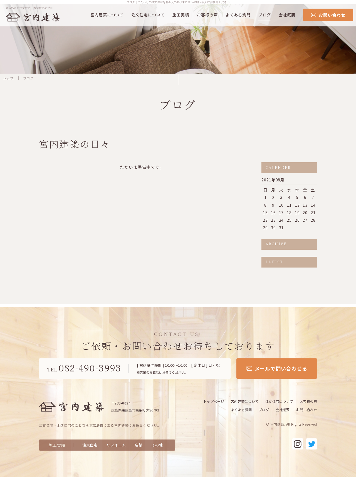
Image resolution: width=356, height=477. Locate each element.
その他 (157, 445)
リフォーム (116, 445)
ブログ (264, 15)
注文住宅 (90, 445)
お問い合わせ (306, 409)
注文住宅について (148, 15)
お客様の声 (207, 15)
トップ (8, 78)
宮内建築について (106, 15)
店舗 (139, 445)
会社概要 (287, 15)
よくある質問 (238, 15)
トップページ (213, 401)
